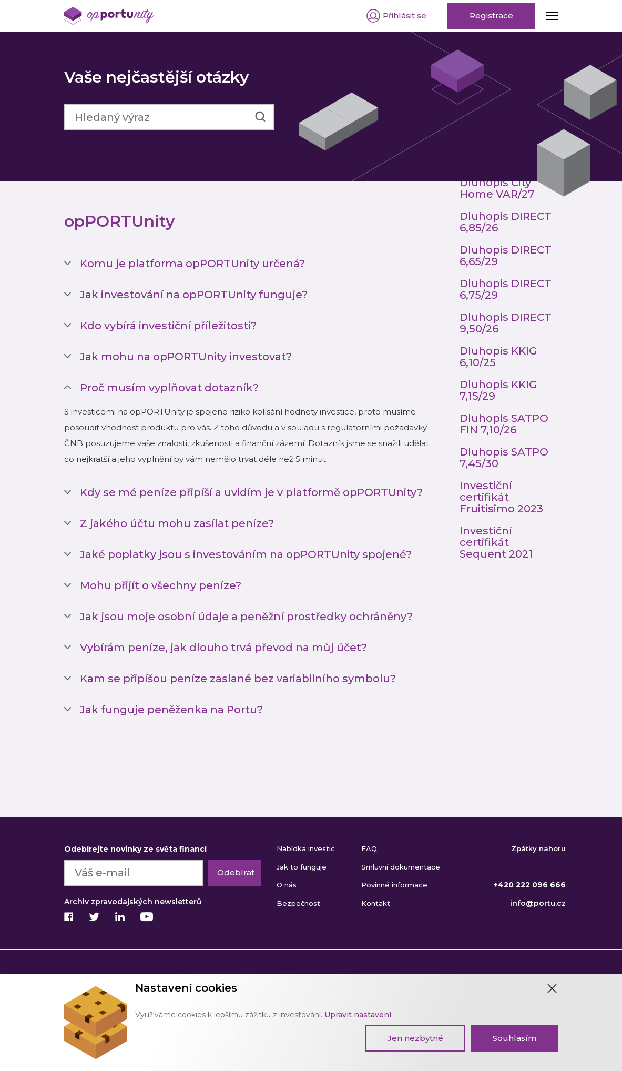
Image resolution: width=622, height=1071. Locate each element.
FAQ (369, 848)
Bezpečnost (298, 903)
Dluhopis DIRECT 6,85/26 (506, 222)
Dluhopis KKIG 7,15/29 (498, 390)
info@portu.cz (538, 903)
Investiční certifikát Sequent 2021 (496, 542)
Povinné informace (394, 885)
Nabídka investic (306, 848)
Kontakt (375, 903)
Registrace (491, 16)
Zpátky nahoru (538, 848)
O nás (287, 885)
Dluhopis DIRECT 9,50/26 (506, 323)
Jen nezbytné (415, 1038)
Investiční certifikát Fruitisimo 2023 (501, 497)
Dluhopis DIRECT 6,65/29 (506, 255)
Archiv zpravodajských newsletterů (133, 901)
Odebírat (235, 872)
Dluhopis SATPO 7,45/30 (504, 457)
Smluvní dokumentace (400, 867)
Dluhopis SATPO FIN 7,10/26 (504, 424)
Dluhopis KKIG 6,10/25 (498, 356)
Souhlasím (514, 1038)
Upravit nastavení (357, 1014)
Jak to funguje (302, 867)
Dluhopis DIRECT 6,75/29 (506, 289)
